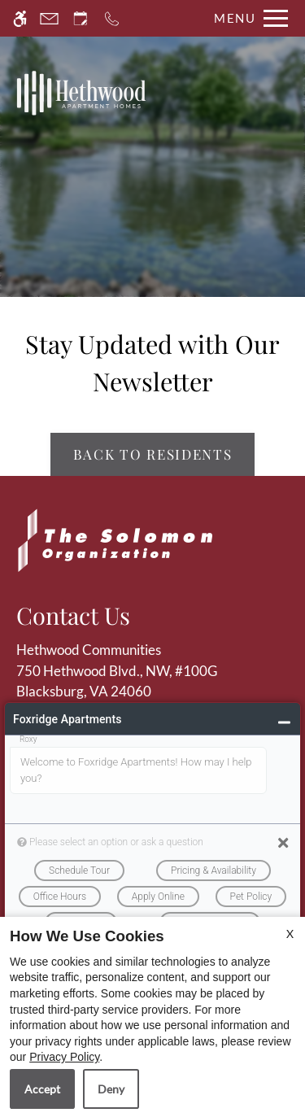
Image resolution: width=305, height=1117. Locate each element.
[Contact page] (49, 18)
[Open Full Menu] (247, 18)
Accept (42, 1089)
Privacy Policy (64, 1056)
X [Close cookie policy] (290, 933)
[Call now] (112, 18)
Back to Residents (153, 454)
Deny (111, 1089)
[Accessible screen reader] (20, 18)
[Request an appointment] (80, 18)
